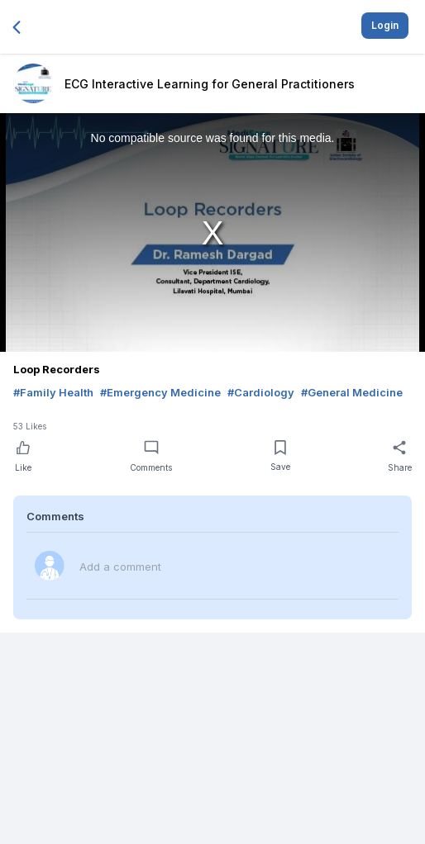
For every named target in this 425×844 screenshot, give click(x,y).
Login (385, 25)
